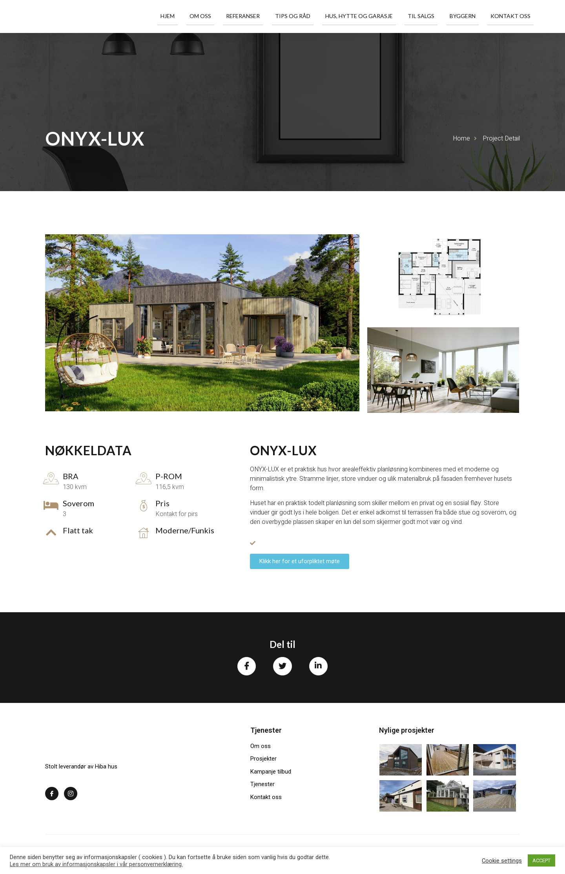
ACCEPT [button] (541, 860)
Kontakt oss (514, 16)
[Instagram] (70, 794)
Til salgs (434, 16)
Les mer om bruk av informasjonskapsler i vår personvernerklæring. (96, 864)
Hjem (207, 16)
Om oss (235, 16)
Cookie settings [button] (502, 860)
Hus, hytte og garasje (378, 16)
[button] (299, 561)
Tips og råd (316, 16)
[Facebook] (51, 794)
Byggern (471, 16)
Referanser (272, 16)
